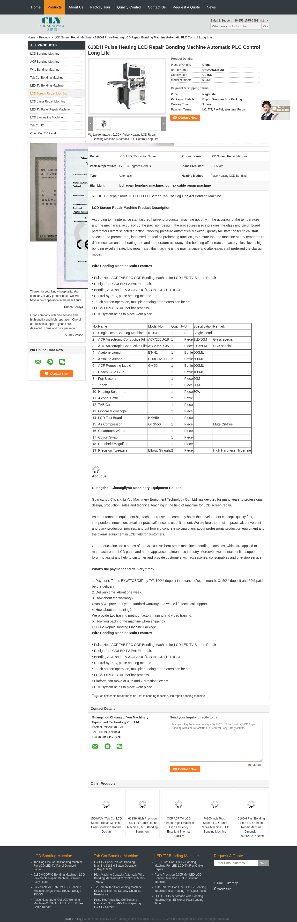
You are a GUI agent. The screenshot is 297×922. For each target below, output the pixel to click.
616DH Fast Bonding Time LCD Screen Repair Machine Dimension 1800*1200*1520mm (251, 827)
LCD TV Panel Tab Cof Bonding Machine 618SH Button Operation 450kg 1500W (115, 865)
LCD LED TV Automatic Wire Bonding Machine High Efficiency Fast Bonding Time (179, 899)
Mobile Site (222, 889)
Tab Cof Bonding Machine (46, 77)
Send (263, 863)
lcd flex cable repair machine (118, 696)
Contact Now (187, 117)
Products (54, 7)
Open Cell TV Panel (43, 133)
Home (36, 7)
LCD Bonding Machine (44, 53)
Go (265, 26)
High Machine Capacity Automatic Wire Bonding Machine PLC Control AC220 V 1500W (119, 878)
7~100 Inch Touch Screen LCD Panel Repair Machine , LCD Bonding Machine (215, 825)
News (211, 7)
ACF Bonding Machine (44, 61)
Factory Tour (100, 7)
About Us (75, 7)
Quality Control (129, 7)
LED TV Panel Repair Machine (50, 109)
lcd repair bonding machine (187, 696)
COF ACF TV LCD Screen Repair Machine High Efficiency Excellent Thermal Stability (178, 827)
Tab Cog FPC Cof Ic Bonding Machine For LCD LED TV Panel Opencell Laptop (58, 865)
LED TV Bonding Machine (47, 85)
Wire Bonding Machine (44, 69)
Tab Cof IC (37, 125)
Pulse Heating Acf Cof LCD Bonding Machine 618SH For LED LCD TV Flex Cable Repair (58, 903)
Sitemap (232, 883)
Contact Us (157, 7)
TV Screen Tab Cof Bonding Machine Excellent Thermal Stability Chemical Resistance (118, 890)
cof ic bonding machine (153, 696)
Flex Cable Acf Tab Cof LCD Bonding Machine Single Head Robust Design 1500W (57, 890)
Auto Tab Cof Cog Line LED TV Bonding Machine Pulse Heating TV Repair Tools (180, 889)
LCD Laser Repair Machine (47, 101)
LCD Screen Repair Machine (72, 37)
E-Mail (218, 883)
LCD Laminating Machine (46, 117)
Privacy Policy (72, 919)
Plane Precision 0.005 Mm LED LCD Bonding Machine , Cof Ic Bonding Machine (178, 878)
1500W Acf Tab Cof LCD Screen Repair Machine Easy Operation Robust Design (106, 825)
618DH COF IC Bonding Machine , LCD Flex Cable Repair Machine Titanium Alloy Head (59, 878)
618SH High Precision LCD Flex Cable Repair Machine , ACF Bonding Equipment (142, 825)
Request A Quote (186, 7)
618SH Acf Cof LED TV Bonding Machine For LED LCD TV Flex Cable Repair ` (179, 865)
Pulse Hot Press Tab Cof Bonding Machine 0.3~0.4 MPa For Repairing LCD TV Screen (117, 903)
